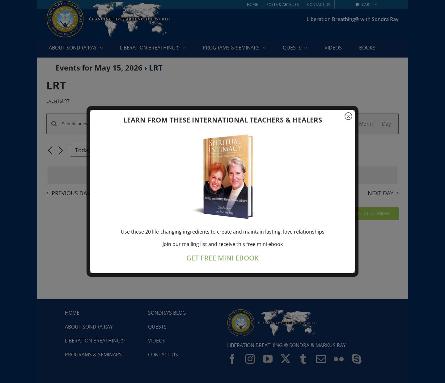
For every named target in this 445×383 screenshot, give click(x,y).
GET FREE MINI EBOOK (222, 258)
